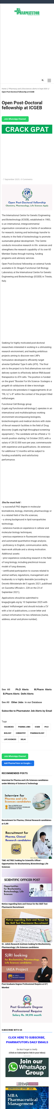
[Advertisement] (27, 46)
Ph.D (46, 727)
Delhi (23, 739)
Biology (7, 733)
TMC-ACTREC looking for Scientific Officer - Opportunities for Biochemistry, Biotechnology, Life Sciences (25, 863)
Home (4, 89)
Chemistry (21, 733)
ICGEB (37, 727)
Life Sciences (10, 739)
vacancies (9, 727)
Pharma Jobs (24, 727)
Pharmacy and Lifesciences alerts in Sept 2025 (28, 89)
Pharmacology (37, 733)
